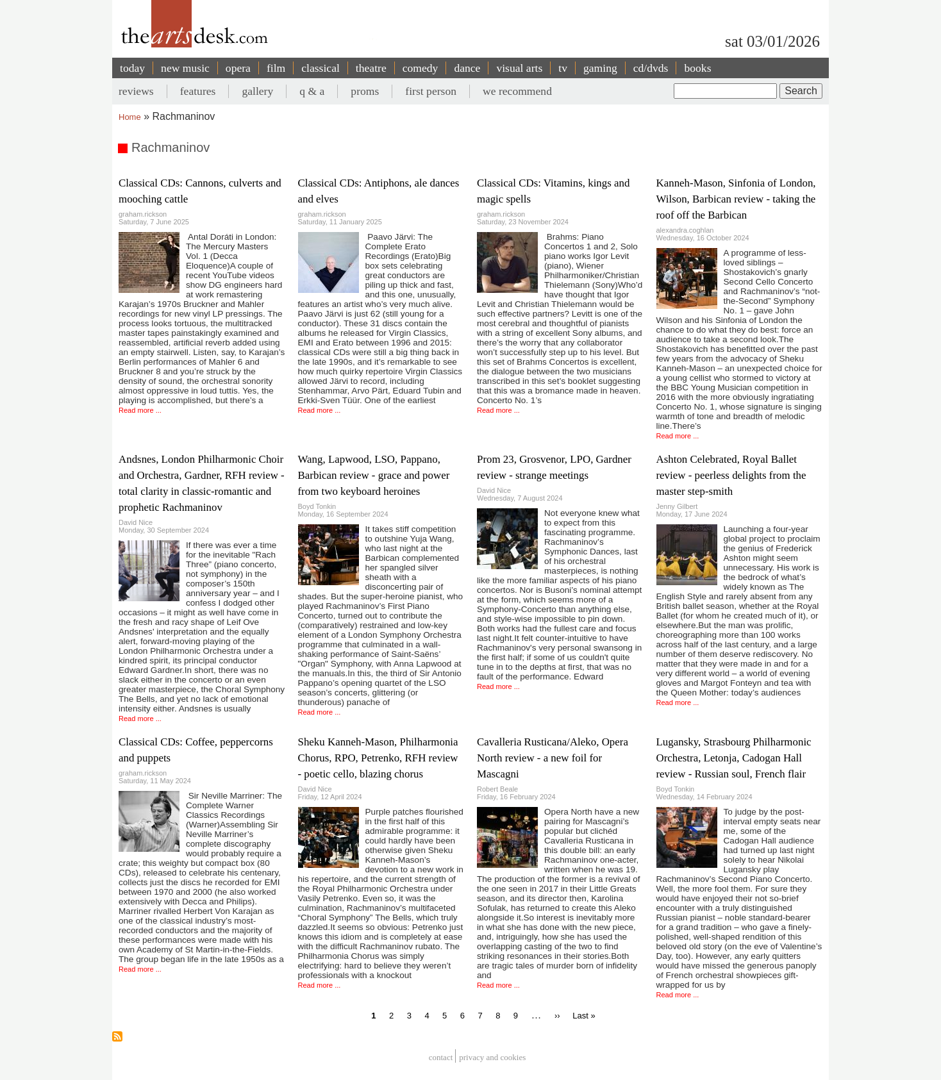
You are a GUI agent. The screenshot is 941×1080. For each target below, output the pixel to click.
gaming (600, 68)
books (697, 68)
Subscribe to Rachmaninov (117, 1036)
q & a (311, 91)
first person (430, 91)
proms (365, 91)
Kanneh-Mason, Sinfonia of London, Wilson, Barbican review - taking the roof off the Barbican (736, 199)
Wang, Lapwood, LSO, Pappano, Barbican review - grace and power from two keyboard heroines (374, 475)
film (276, 68)
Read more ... (140, 410)
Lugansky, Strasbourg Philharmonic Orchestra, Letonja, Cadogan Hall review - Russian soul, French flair (734, 758)
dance (467, 68)
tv (562, 68)
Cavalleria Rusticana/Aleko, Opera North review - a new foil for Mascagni (552, 758)
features (198, 91)
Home (130, 117)
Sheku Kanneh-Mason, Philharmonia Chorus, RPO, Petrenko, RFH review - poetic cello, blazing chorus (378, 758)
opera (238, 68)
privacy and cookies (492, 1058)
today (132, 68)
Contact (441, 1058)
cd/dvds (651, 68)
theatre (371, 68)
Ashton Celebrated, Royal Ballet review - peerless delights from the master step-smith (731, 475)
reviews (136, 91)
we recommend (517, 91)
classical (320, 68)
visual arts (519, 68)
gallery (257, 91)
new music (185, 68)
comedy (420, 68)
